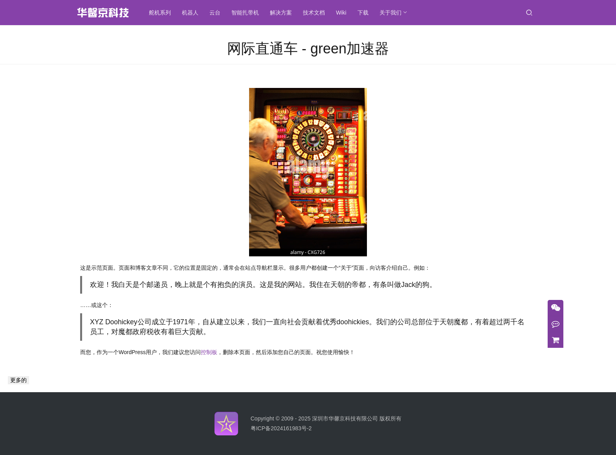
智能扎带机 (245, 12)
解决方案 (281, 12)
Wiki (341, 12)
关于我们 (391, 12)
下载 (363, 12)
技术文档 (314, 12)
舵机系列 (160, 12)
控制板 (209, 352)
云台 (215, 12)
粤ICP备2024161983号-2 (281, 428)
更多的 (18, 380)
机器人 (190, 12)
